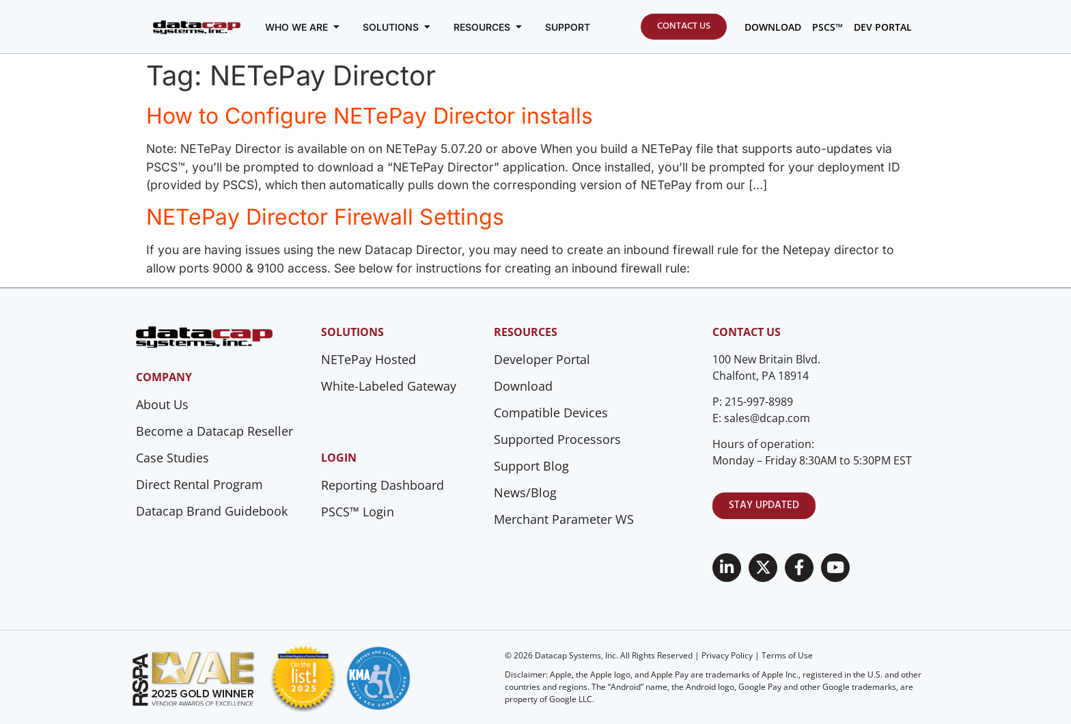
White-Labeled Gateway (388, 386)
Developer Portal (542, 359)
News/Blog (525, 492)
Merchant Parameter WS (564, 519)
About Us (162, 404)
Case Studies (172, 457)
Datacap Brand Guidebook (212, 511)
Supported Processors (557, 439)
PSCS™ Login (357, 511)
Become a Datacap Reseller (214, 431)
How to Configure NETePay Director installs (369, 115)
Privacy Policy (727, 655)
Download (523, 386)
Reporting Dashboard (382, 485)
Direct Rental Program (199, 484)
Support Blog (531, 466)
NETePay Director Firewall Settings (325, 217)
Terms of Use (787, 655)
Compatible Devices (551, 412)
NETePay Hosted (368, 359)
